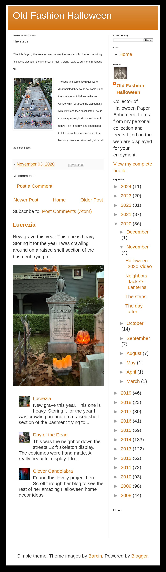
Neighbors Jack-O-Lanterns (136, 281)
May (131, 362)
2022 (127, 205)
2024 (127, 186)
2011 (127, 467)
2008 (127, 495)
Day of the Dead (50, 434)
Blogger (139, 555)
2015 (127, 430)
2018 (127, 402)
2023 (127, 195)
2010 (127, 476)
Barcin (95, 555)
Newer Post (26, 199)
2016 (127, 421)
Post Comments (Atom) (67, 211)
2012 (127, 458)
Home (59, 199)
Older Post (91, 199)
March (133, 381)
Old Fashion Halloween (62, 15)
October (134, 323)
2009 (127, 486)
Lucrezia (24, 225)
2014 (127, 439)
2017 (127, 411)
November (137, 246)
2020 (127, 223)
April (131, 371)
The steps (135, 296)
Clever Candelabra (53, 471)
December (137, 231)
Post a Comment (34, 186)
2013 (127, 448)
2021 (127, 214)
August (134, 353)
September (138, 338)
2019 (127, 392)
